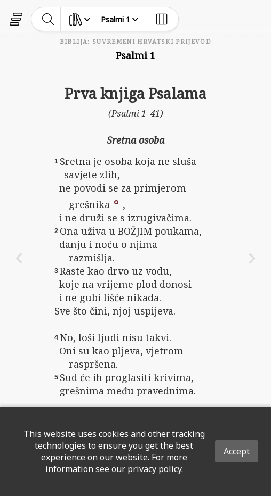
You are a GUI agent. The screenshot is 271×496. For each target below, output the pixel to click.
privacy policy (154, 469)
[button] (116, 201)
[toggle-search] (48, 19)
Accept (237, 451)
